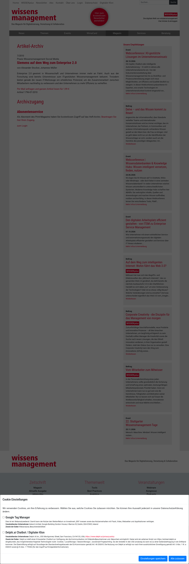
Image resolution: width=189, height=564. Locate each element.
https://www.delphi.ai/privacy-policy (99, 537)
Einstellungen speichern (153, 558)
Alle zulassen (178, 558)
